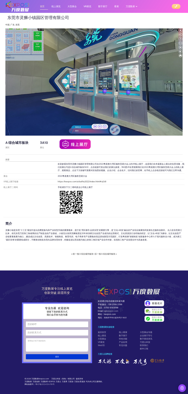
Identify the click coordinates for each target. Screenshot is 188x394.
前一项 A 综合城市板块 (82, 253)
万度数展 (130, 6)
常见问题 (123, 345)
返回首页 (102, 332)
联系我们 (144, 345)
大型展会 (72, 6)
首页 (42, 6)
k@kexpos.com (111, 311)
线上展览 (56, 6)
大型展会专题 (146, 332)
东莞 (17, 24)
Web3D (101, 345)
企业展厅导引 (146, 335)
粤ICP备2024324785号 (45, 384)
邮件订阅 (144, 348)
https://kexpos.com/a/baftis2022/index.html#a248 (82, 181)
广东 (12, 24)
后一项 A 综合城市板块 (106, 253)
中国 (7, 24)
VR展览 (87, 6)
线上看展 (123, 332)
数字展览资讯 (146, 338)
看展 (116, 6)
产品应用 (123, 342)
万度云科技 (145, 342)
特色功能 (123, 338)
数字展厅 (102, 6)
